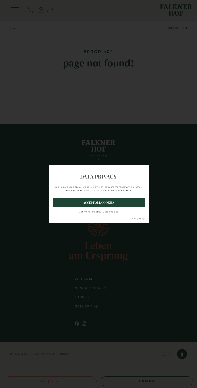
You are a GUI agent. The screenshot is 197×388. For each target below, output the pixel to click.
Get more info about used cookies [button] (98, 211)
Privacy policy (138, 218)
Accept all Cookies (98, 202)
